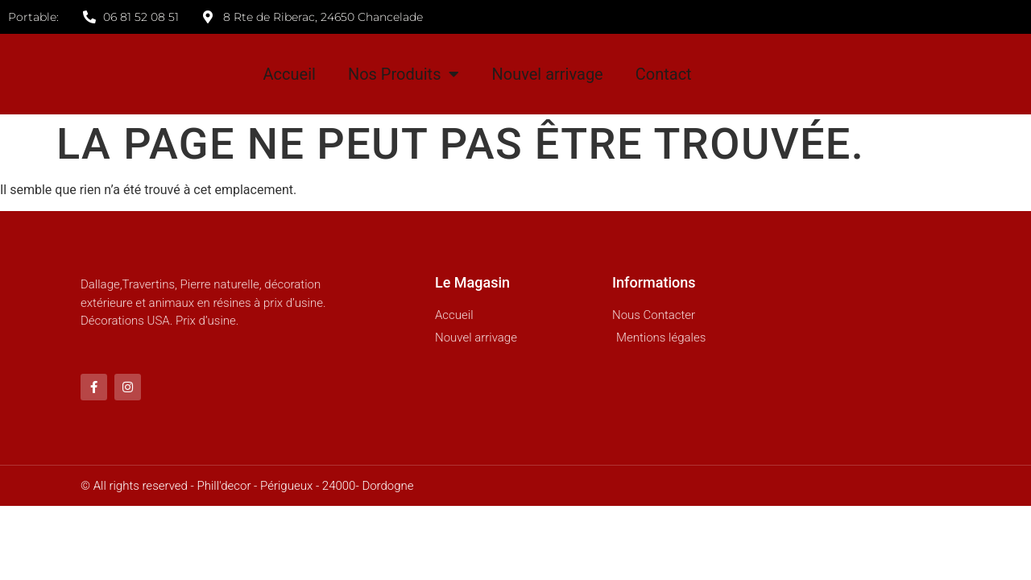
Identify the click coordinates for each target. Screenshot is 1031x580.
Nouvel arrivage (546, 74)
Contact (664, 74)
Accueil (289, 74)
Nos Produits (404, 74)
